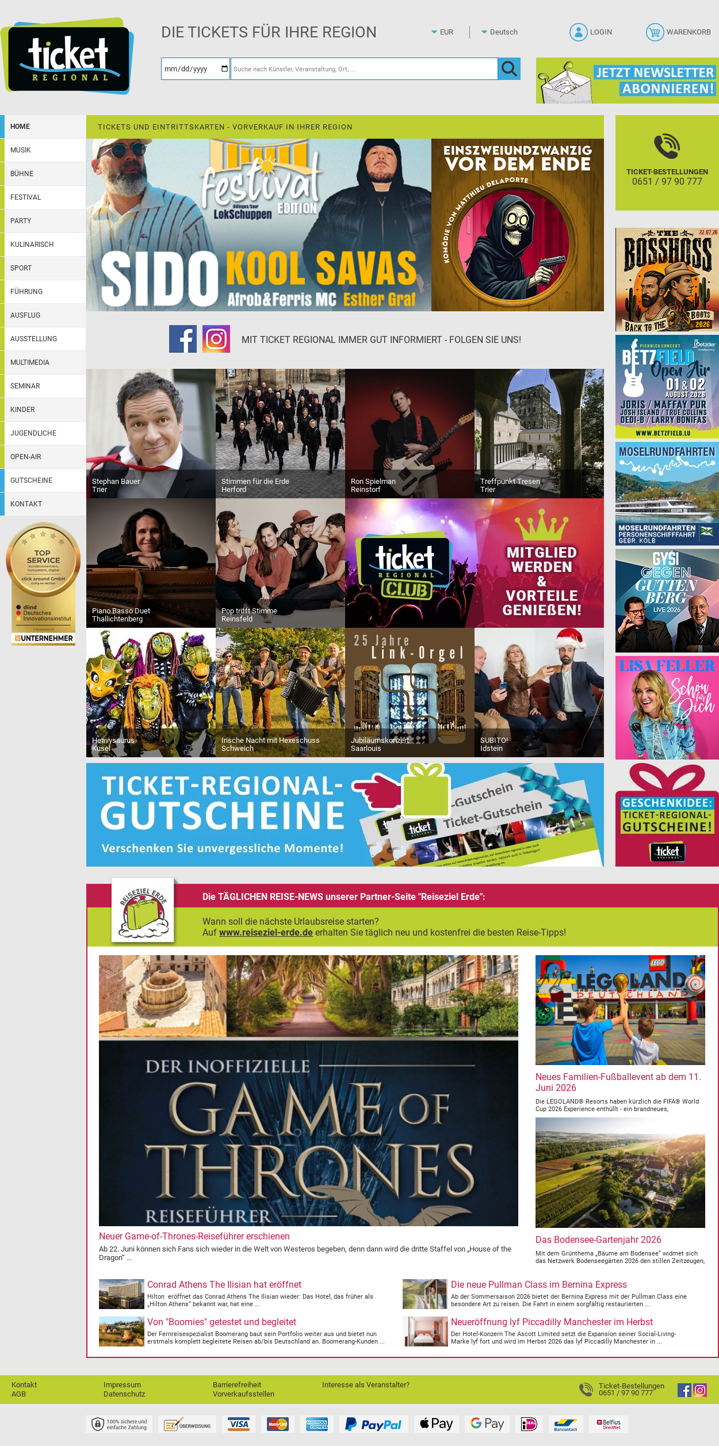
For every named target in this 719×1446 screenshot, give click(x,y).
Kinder (22, 410)
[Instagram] (216, 340)
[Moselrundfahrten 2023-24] (667, 493)
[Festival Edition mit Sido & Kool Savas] (258, 224)
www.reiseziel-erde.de (266, 932)
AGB (19, 1394)
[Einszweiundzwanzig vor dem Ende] (517, 224)
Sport (21, 268)
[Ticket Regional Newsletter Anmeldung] (627, 80)
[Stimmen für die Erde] (280, 433)
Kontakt (26, 504)
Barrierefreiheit (237, 1384)
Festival (25, 197)
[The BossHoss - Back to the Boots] (667, 279)
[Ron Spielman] (410, 433)
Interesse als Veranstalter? (366, 1384)
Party (20, 221)
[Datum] (195, 69)
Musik (20, 150)
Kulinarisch (32, 245)
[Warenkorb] (679, 35)
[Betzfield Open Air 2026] (667, 386)
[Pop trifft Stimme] (280, 562)
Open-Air (25, 457)
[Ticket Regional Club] (474, 562)
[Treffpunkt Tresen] (539, 433)
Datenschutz (124, 1394)
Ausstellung (33, 339)
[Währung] (457, 32)
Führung (26, 292)
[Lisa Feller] (667, 707)
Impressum (122, 1384)
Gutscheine (31, 480)
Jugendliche (33, 433)
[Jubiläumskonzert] (410, 692)
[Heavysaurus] (151, 692)
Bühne (21, 174)
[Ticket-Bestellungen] (667, 173)
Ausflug (25, 315)
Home (20, 127)
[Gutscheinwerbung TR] (345, 814)
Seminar (25, 386)
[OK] (509, 69)
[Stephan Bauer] (151, 433)
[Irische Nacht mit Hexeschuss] (280, 692)
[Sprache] (507, 32)
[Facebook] (183, 340)
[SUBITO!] (539, 692)
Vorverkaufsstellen (243, 1394)
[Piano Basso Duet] (151, 562)
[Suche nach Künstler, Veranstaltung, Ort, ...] (364, 69)
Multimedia (29, 362)
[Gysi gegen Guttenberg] (667, 600)
